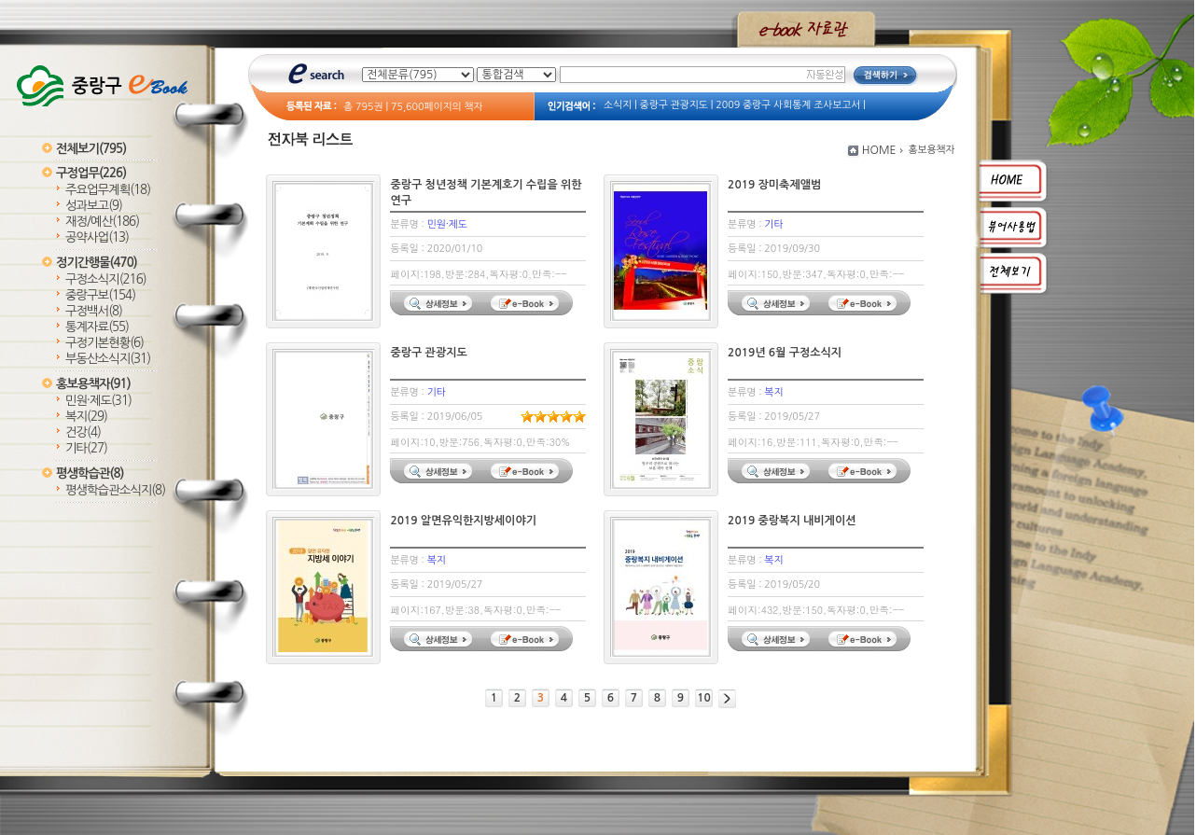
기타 (86, 448)
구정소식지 (105, 279)
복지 (86, 417)
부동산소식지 (107, 359)
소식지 (618, 105)
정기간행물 (96, 263)
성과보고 (93, 206)
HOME (879, 150)
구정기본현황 (104, 343)
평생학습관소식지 (115, 490)
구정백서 (93, 311)
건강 (83, 432)
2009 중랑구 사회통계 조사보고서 (788, 105)
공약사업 (97, 237)
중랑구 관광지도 (674, 105)
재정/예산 (102, 222)
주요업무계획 (107, 190)
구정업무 (91, 173)
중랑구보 (100, 295)
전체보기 (91, 149)
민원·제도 (98, 401)
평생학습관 (89, 473)
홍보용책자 (93, 384)
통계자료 (97, 327)
